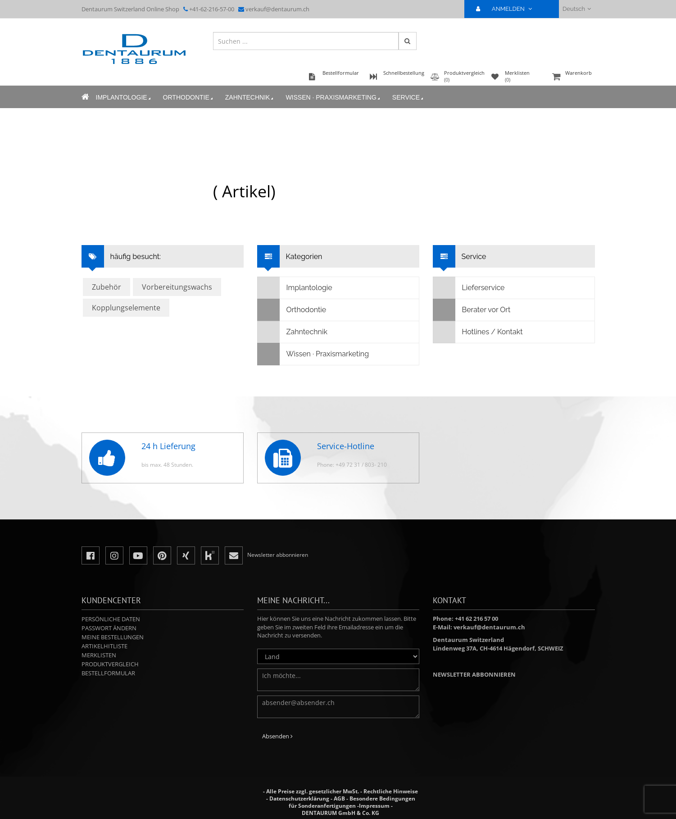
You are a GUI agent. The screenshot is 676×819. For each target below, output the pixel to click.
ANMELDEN (508, 8)
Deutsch (577, 8)
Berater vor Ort (472, 310)
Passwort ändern (109, 628)
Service (408, 97)
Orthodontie (188, 97)
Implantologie (124, 97)
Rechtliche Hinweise (390, 791)
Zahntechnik (250, 97)
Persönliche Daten (111, 619)
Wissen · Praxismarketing (333, 97)
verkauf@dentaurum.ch (277, 9)
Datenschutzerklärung (299, 798)
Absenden (277, 736)
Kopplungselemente (126, 308)
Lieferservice (469, 288)
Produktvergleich (110, 664)
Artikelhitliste (104, 646)
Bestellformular (108, 673)
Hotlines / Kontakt (478, 332)
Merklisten (99, 655)
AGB (339, 798)
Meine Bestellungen (113, 637)
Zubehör (106, 287)
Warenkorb (572, 77)
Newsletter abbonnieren (474, 674)
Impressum (374, 806)
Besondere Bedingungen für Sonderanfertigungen (352, 802)
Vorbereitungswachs (177, 287)
